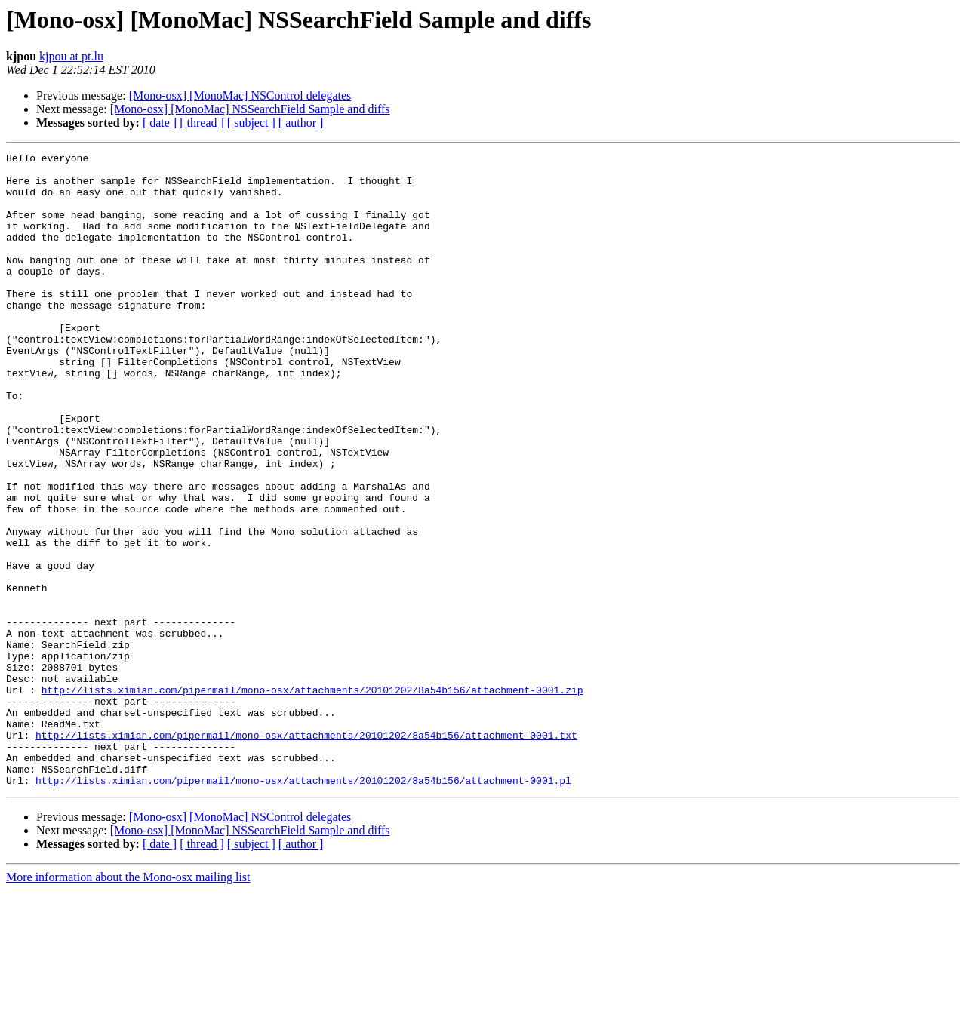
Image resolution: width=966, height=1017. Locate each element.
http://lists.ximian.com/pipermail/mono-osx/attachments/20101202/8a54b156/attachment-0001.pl (303, 907)
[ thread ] (202, 122)
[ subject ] (251, 122)
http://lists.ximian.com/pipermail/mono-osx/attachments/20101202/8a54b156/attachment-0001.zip (312, 798)
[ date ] (160, 122)
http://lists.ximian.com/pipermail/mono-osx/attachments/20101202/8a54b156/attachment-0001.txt (306, 852)
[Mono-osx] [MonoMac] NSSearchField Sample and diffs (250, 109)
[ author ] (301, 122)
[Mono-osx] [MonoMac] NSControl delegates (240, 95)
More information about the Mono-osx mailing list (128, 1003)
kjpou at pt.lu (71, 56)
